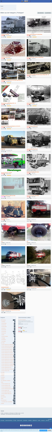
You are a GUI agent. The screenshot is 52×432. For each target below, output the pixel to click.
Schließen (49, 430)
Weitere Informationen (43, 430)
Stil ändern (49, 419)
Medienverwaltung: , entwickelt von (26, 423)
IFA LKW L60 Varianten (22, 319)
